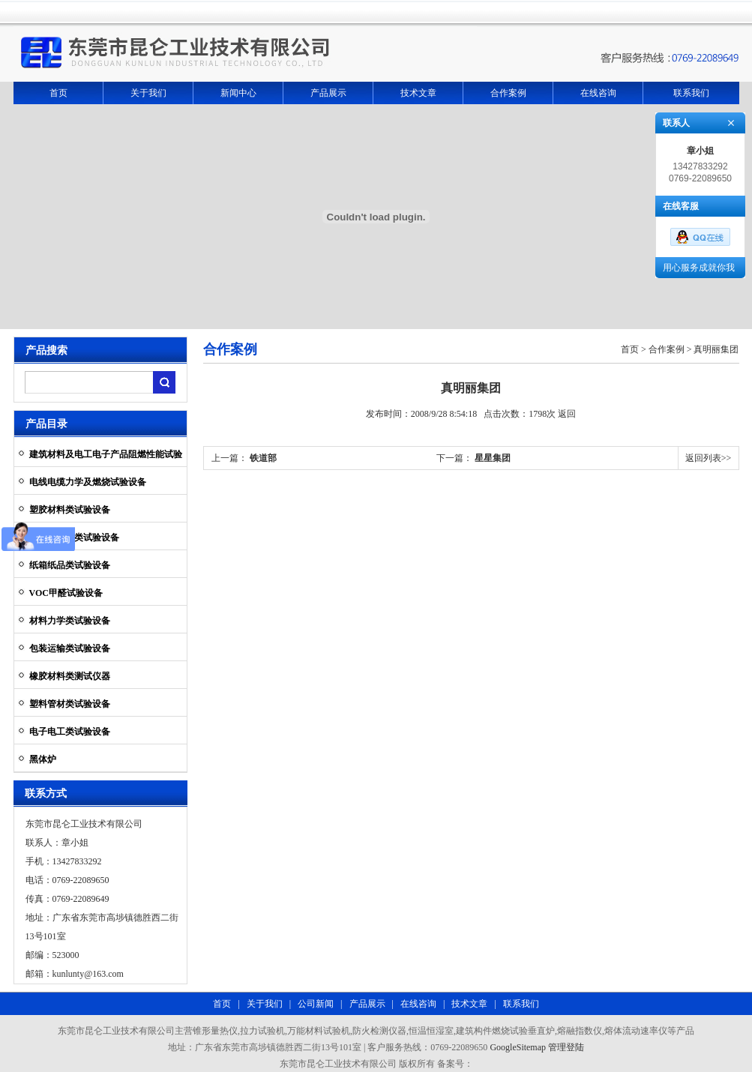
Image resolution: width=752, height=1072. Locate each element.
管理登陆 (566, 1047)
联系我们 (691, 93)
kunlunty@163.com (88, 974)
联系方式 (46, 793)
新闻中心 (238, 93)
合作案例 (508, 93)
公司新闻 (314, 1004)
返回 (567, 414)
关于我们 (148, 93)
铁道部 (263, 458)
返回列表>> (708, 458)
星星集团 (493, 458)
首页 (58, 93)
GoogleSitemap (518, 1047)
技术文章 (418, 93)
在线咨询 (598, 93)
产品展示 (328, 93)
